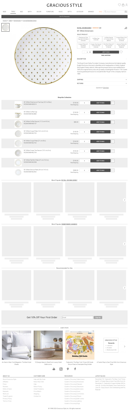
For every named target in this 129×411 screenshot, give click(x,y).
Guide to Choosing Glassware (73, 386)
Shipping (36, 394)
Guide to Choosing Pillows (73, 396)
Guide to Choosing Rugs (72, 403)
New (4, 11)
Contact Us (37, 396)
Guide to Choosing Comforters (74, 394)
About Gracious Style (9, 379)
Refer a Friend (7, 389)
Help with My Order (39, 379)
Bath (30, 11)
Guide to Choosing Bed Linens (73, 389)
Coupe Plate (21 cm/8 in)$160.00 (83, 45)
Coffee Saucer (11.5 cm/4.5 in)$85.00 (108, 39)
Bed (21, 11)
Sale (100, 11)
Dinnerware (17, 20)
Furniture (50, 11)
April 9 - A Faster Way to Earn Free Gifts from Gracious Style (110, 381)
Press (5, 384)
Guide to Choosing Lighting (73, 401)
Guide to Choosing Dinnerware (74, 382)
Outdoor (80, 11)
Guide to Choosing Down (72, 391)
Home (5, 20)
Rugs (60, 11)
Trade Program (7, 396)
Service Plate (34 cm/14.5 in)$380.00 (121, 45)
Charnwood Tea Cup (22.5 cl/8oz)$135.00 (83, 39)
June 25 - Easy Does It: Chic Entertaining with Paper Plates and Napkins (110, 387)
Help (35, 384)
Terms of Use (7, 401)
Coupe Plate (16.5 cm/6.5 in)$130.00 (121, 39)
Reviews (5, 386)
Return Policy (38, 386)
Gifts (70, 11)
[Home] (64, 5)
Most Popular (64, 180)
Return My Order (39, 382)
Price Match (37, 391)
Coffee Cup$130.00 (96, 39)
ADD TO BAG (106, 52)
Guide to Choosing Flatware (73, 384)
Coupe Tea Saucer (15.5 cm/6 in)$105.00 (96, 45)
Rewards (5, 391)
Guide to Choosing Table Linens (74, 379)
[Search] (105, 12)
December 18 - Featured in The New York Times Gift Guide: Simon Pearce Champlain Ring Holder (110, 379)
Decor (39, 11)
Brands (91, 11)
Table (13, 11)
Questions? (102, 88)
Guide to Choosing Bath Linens (74, 398)
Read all (97, 389)
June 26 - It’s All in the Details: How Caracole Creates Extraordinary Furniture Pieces (110, 385)
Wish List (6, 394)
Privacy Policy (7, 398)
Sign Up (97, 317)
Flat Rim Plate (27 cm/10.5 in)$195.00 (109, 45)
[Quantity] (87, 52)
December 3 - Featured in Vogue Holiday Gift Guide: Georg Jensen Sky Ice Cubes (110, 383)
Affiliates (5, 382)
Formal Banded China (29, 20)
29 (100, 28)
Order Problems (39, 389)
